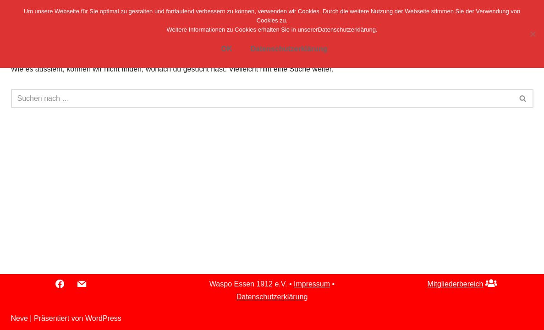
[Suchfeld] (262, 98)
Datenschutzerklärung (272, 297)
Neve (19, 318)
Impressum (312, 284)
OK (226, 49)
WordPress (103, 318)
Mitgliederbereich (456, 284)
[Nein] (532, 33)
